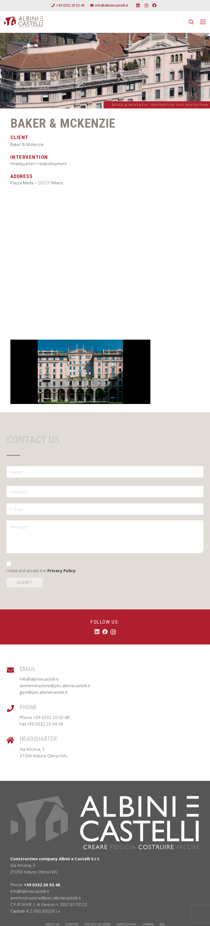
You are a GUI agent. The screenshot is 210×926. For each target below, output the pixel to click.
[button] (191, 22)
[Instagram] (146, 5)
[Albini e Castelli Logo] (23, 21)
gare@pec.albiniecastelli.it (44, 692)
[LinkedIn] (138, 5)
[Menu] (203, 22)
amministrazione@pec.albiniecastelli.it (55, 685)
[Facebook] (154, 5)
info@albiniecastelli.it (39, 679)
